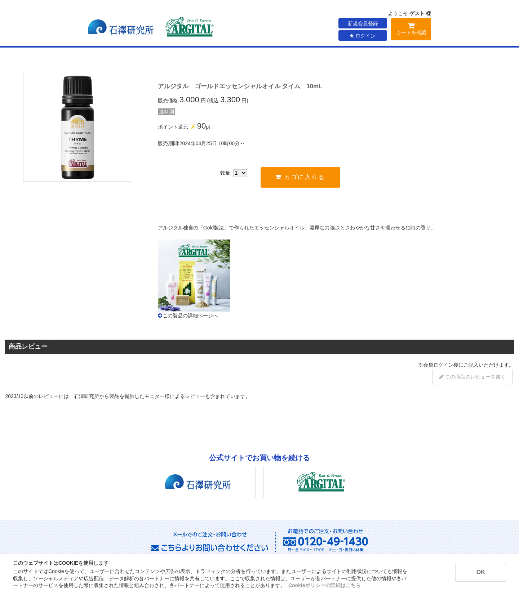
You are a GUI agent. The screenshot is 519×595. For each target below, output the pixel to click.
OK (479, 572)
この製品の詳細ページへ (190, 315)
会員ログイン (438, 365)
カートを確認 (411, 30)
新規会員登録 (363, 23)
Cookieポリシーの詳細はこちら (324, 585)
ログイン (363, 36)
